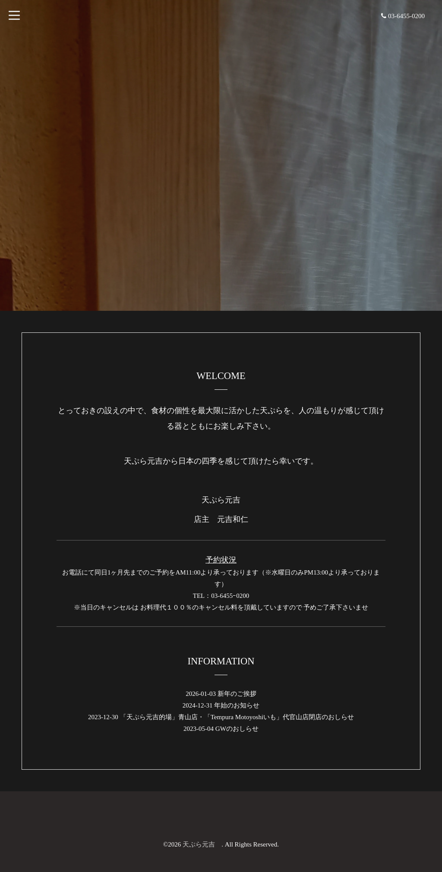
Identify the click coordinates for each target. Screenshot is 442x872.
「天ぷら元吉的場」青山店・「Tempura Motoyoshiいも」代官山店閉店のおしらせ (237, 717)
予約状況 (221, 560)
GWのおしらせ (237, 728)
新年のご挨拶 (237, 693)
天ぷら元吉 (202, 844)
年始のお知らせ (236, 705)
